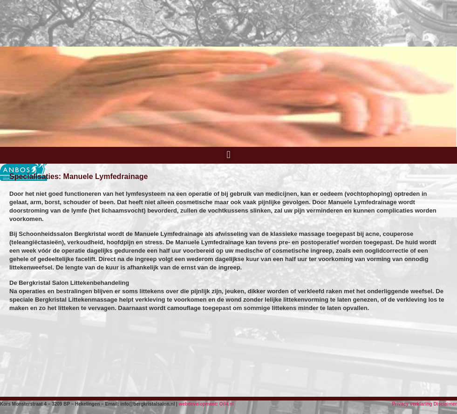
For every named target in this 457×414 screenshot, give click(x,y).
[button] (228, 154)
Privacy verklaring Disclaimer (424, 404)
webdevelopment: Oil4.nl (206, 404)
